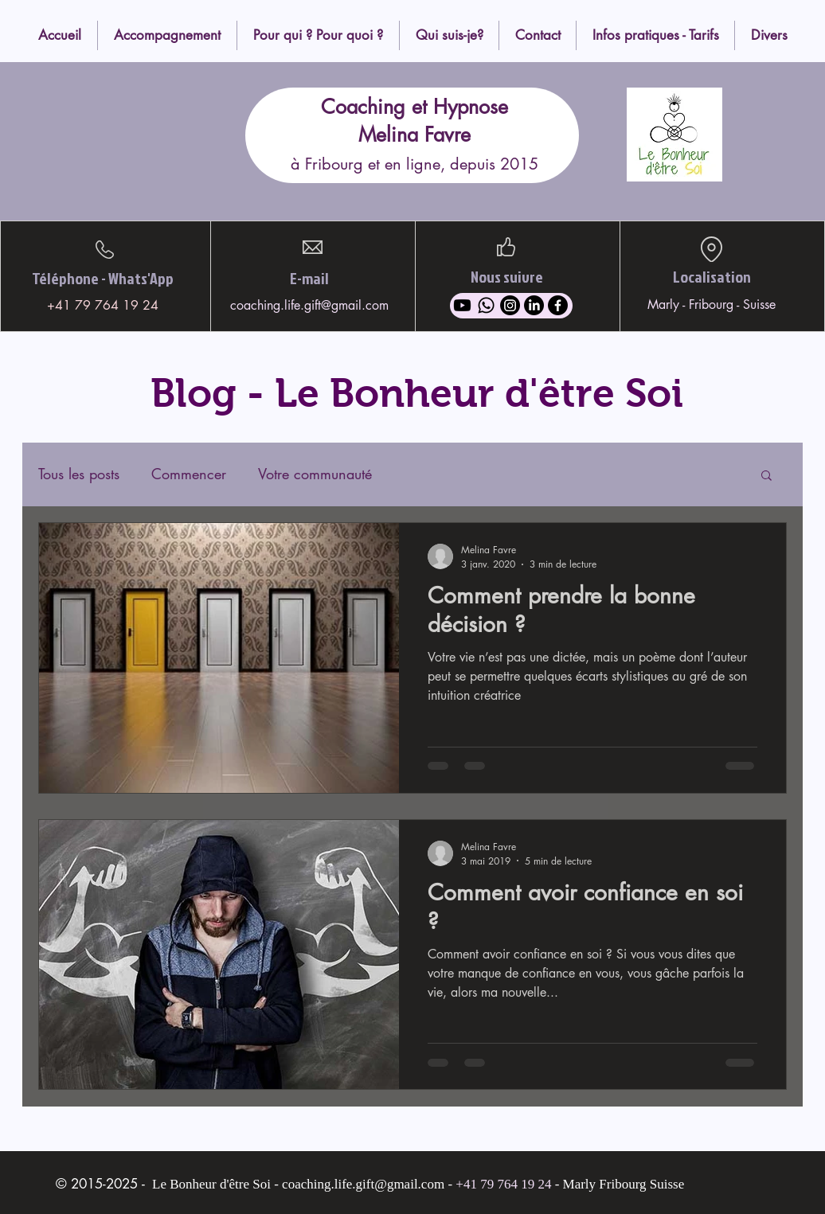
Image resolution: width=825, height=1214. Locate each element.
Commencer (188, 474)
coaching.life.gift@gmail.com (309, 305)
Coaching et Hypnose (414, 106)
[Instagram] (510, 305)
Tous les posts (78, 474)
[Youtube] (462, 305)
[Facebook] (558, 305)
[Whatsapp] (486, 305)
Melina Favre (414, 134)
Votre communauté (315, 474)
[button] (766, 476)
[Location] (711, 249)
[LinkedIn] (534, 305)
